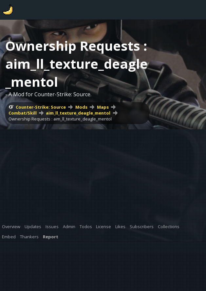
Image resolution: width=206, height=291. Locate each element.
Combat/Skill (23, 113)
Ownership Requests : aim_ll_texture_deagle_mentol (60, 119)
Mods (81, 107)
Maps (103, 107)
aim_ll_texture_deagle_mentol (78, 113)
